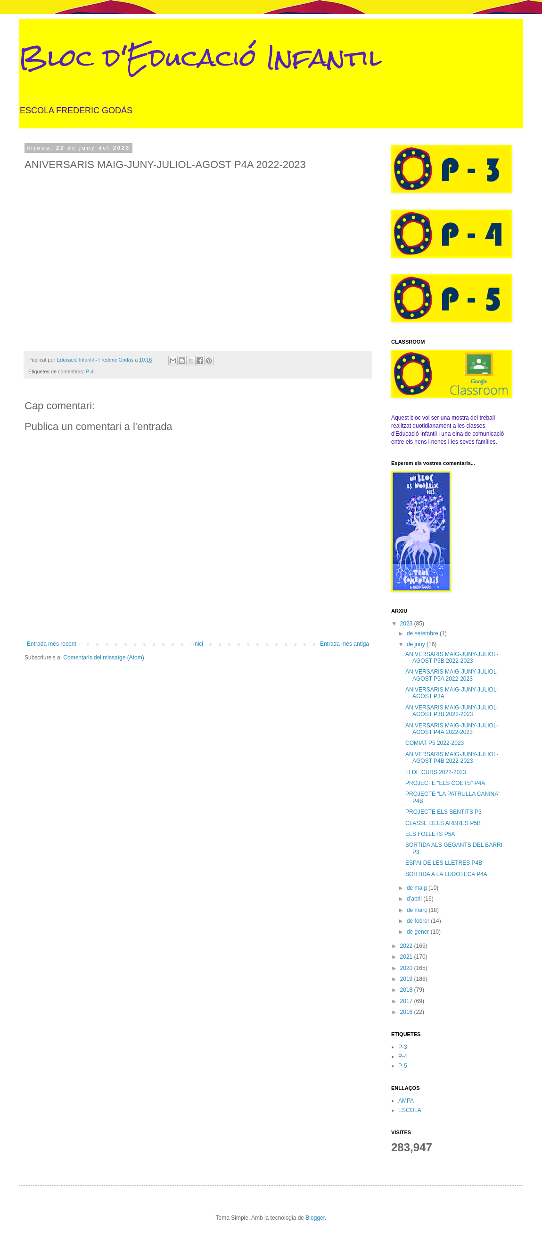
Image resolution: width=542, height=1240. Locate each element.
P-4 (90, 371)
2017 (407, 1001)
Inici (198, 644)
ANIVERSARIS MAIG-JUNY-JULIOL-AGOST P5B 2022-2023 (452, 657)
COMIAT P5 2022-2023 (434, 743)
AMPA (406, 1100)
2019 (407, 979)
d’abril (415, 898)
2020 (407, 968)
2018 (407, 990)
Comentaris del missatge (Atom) (103, 657)
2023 (407, 623)
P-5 (402, 1066)
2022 (407, 946)
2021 (407, 956)
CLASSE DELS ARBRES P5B (443, 823)
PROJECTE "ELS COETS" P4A (445, 783)
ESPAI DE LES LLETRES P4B (443, 863)
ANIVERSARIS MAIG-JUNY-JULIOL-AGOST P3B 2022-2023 (452, 710)
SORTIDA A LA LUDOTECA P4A (446, 874)
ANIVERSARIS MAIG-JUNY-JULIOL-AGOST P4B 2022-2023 (452, 757)
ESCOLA (409, 1110)
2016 (407, 1012)
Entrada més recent (51, 644)
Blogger (315, 1218)
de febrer (419, 921)
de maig (417, 888)
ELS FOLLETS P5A (430, 834)
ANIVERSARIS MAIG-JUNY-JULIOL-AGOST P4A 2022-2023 (452, 728)
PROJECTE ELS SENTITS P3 (443, 812)
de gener (419, 931)
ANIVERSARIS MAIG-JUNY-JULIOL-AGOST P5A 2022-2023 (452, 675)
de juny (417, 644)
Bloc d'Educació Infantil (200, 57)
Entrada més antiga (344, 644)
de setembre (423, 633)
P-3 (402, 1047)
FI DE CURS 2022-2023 (435, 772)
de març (418, 910)
